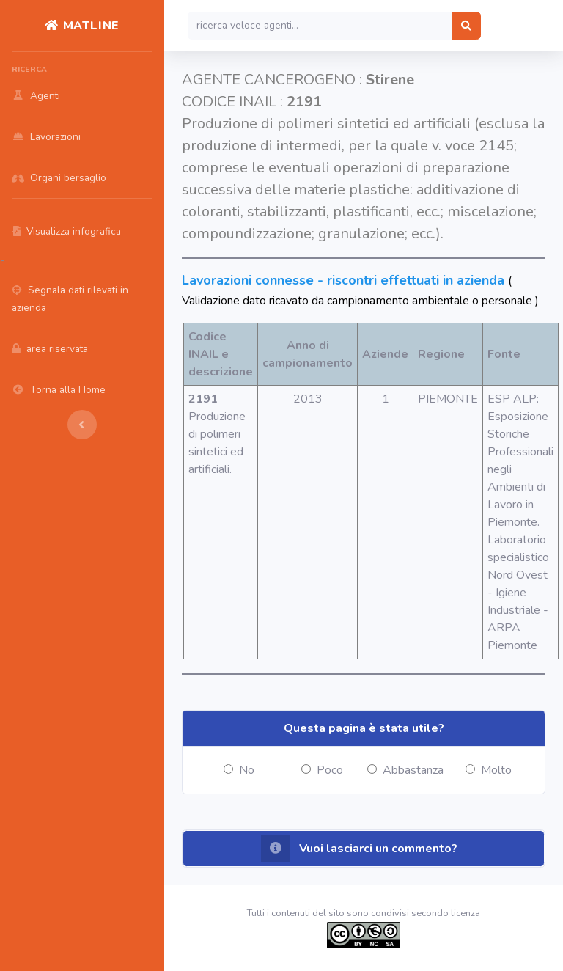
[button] (364, 848)
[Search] (320, 26)
